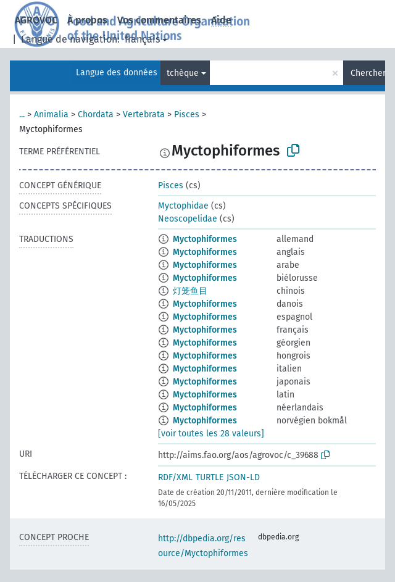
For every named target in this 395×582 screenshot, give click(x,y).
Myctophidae (183, 206)
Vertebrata (144, 114)
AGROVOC (36, 20)
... (22, 114)
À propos (87, 20)
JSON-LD (243, 477)
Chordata (96, 114)
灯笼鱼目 (190, 291)
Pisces (186, 114)
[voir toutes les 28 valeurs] (211, 433)
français (142, 39)
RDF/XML (175, 477)
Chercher (368, 73)
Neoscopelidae (187, 219)
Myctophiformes (205, 239)
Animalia (51, 114)
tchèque (183, 73)
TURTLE (209, 477)
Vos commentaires (159, 20)
